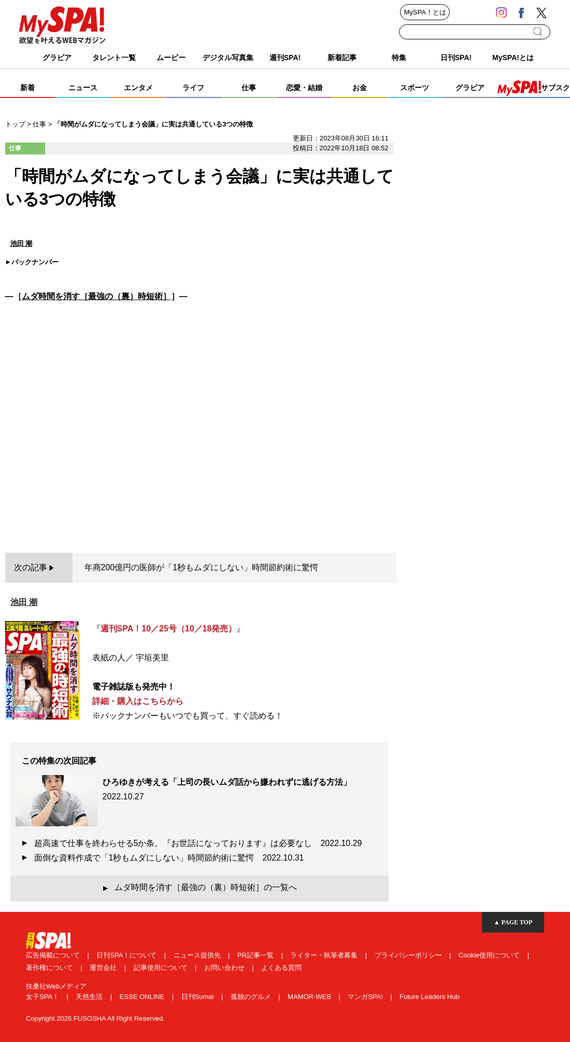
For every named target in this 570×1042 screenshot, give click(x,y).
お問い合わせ (225, 967)
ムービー (171, 57)
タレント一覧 (114, 57)
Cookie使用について (490, 955)
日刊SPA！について (127, 955)
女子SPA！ (43, 997)
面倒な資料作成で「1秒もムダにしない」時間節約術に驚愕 (169, 857)
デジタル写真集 (228, 57)
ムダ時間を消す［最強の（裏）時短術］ (96, 296)
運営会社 (104, 967)
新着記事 (342, 57)
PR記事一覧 (256, 955)
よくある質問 (281, 967)
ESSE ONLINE (143, 997)
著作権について (50, 967)
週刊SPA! (285, 57)
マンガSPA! (366, 997)
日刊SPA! (456, 57)
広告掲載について (54, 955)
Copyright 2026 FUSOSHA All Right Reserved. (95, 1018)
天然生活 (90, 997)
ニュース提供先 (198, 955)
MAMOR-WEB (310, 997)
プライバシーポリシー (409, 955)
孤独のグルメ (252, 997)
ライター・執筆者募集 (325, 955)
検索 (538, 31)
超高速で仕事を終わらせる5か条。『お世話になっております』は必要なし (198, 843)
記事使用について (162, 967)
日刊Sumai (198, 997)
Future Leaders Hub (430, 997)
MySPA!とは (513, 57)
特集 (399, 57)
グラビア (57, 57)
